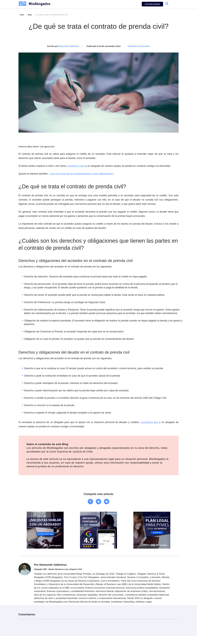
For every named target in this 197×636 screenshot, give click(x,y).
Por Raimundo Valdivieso (50, 564)
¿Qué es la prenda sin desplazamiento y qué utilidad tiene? (81, 173)
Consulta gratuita (152, 4)
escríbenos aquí (76, 166)
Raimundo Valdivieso (69, 46)
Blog (30, 15)
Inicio (22, 15)
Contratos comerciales (139, 46)
